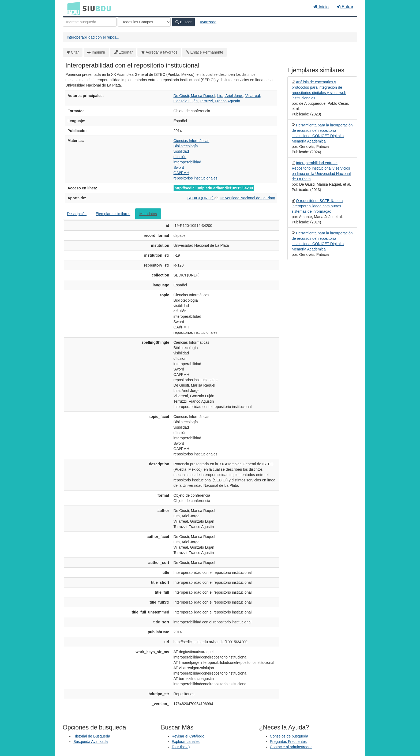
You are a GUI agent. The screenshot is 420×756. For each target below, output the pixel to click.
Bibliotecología (186, 146)
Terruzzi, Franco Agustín (220, 101)
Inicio (321, 7)
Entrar (345, 7)
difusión (180, 157)
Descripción (77, 214)
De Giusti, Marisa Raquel (194, 95)
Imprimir (98, 52)
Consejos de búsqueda (289, 736)
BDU (72, 8)
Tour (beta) (181, 747)
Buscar (183, 22)
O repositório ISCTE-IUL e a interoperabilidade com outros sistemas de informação (317, 206)
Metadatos (148, 214)
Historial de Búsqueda (91, 736)
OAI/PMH (181, 173)
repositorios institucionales (196, 178)
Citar (75, 52)
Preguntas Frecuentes (288, 741)
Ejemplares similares (113, 214)
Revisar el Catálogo (188, 736)
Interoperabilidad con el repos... (93, 37)
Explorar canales (186, 741)
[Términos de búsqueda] (90, 22)
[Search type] (144, 22)
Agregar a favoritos (161, 52)
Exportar (125, 52)
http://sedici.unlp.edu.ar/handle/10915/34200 (214, 188)
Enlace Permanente (206, 52)
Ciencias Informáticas (191, 141)
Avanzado (208, 22)
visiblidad (181, 151)
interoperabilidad (187, 162)
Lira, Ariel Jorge (230, 95)
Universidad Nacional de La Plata (247, 198)
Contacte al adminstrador (291, 747)
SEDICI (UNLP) (200, 198)
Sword (179, 167)
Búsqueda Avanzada (90, 741)
